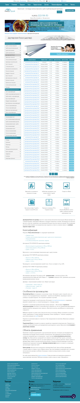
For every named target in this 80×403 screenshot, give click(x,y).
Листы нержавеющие (36, 370)
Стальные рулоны (10, 66)
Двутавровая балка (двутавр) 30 (32, 106)
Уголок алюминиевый (11, 133)
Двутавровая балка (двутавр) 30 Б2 (32, 110)
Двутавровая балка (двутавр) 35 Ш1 (32, 132)
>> (56, 174)
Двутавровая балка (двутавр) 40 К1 (32, 146)
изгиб (36, 316)
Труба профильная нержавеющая (39, 373)
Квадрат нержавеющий (11, 101)
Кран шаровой (9, 151)
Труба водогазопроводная (12, 48)
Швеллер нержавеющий (11, 110)
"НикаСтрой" (68, 384)
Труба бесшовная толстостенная (15, 368)
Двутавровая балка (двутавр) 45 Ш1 (32, 170)
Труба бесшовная (10, 50)
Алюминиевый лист (10, 117)
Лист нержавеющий (10, 91)
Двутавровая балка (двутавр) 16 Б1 (32, 75)
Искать (59, 12)
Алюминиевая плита (10, 128)
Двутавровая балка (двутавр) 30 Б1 (32, 108)
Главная (7, 4)
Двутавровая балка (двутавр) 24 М (32, 93)
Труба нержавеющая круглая (12, 94)
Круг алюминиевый (10, 126)
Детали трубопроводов (61, 376)
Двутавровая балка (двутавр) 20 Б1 (32, 84)
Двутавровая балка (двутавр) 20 (32, 82)
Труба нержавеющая (36, 371)
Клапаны (8, 156)
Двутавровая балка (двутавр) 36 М (32, 139)
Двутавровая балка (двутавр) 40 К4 (32, 152)
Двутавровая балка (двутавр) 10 (32, 62)
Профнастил (34, 363)
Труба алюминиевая (60, 367)
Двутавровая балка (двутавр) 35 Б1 (32, 124)
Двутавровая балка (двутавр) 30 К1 (32, 112)
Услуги (29, 4)
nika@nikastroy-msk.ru (55, 1)
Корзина (63, 1)
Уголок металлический (11, 59)
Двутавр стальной (11, 373)
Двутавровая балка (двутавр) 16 (32, 73)
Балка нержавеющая (11, 112)
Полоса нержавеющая (11, 105)
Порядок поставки (38, 4)
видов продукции (42, 355)
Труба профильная (10, 52)
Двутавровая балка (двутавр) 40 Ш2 (32, 159)
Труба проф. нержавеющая (12, 96)
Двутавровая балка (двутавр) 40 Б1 (32, 141)
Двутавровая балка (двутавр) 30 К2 (32, 115)
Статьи (66, 4)
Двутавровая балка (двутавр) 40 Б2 (32, 143)
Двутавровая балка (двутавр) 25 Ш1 (32, 104)
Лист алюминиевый (60, 365)
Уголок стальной (11, 376)
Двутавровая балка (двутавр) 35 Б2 (32, 126)
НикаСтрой (7, 33)
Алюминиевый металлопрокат (11, 114)
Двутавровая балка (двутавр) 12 (32, 64)
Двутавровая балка (10, 55)
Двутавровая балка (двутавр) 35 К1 (32, 128)
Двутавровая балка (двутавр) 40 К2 (32, 148)
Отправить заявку (70, 10)
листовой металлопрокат (58, 300)
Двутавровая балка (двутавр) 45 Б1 (32, 163)
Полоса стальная (10, 71)
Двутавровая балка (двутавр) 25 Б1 (32, 95)
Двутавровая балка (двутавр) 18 (32, 77)
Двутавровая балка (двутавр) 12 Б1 (32, 66)
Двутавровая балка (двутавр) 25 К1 (32, 99)
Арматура (9, 378)
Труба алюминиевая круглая (12, 121)
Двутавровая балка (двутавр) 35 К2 (32, 130)
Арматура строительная (11, 62)
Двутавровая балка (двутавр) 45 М (32, 168)
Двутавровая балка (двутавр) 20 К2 (32, 88)
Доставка (47, 4)
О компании (14, 4)
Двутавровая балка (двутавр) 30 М (32, 117)
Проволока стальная (10, 82)
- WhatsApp (32, 392)
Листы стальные (11, 371)
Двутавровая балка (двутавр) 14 (32, 68)
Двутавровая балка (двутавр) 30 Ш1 (32, 119)
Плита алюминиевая (60, 370)
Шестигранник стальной (11, 78)
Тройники (8, 142)
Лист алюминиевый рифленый (13, 119)
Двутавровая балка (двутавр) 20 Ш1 (32, 90)
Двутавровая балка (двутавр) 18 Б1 (32, 79)
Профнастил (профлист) (11, 68)
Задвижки (8, 153)
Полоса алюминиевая (11, 130)
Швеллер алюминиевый (61, 374)
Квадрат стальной (10, 73)
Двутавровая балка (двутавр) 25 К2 (32, 102)
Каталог (7, 396)
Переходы (8, 144)
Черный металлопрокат (22, 33)
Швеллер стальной (10, 57)
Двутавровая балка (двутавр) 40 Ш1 (32, 157)
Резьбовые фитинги (10, 158)
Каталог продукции (13, 33)
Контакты (73, 4)
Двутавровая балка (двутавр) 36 (32, 137)
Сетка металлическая (11, 85)
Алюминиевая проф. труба (12, 124)
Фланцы (7, 147)
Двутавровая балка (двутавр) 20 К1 (32, 86)
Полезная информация (57, 4)
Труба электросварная (11, 45)
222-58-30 (40, 15)
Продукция (22, 4)
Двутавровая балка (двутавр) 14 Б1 (32, 71)
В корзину (71, 62)
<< (42, 174)
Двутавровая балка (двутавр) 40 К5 (32, 154)
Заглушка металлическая (11, 149)
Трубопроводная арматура (11, 137)
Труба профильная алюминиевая (63, 368)
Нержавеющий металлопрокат (12, 89)
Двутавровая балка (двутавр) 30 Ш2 (32, 121)
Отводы (7, 140)
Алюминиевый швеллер (11, 135)
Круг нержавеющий (10, 98)
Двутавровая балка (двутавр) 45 (32, 161)
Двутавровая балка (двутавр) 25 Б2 (32, 97)
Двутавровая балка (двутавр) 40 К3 (32, 150)
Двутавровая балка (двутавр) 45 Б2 (32, 165)
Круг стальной (9, 75)
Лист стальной (9, 64)
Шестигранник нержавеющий (13, 103)
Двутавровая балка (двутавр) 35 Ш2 (32, 135)
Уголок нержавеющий (11, 108)
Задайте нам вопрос (63, 54)
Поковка (8, 87)
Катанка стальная (10, 80)
